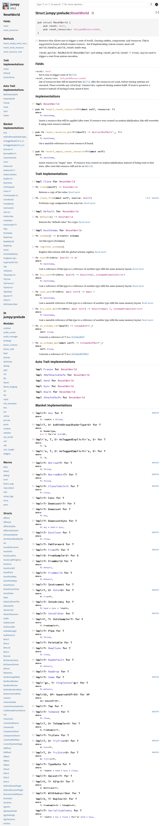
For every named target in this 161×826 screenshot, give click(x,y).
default (45, 216)
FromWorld (55, 572)
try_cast (45, 274)
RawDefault (56, 659)
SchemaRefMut (89, 342)
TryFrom (58, 740)
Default (49, 211)
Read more (74, 192)
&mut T (90, 291)
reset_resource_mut (59, 132)
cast (43, 257)
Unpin (47, 391)
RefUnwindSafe (55, 375)
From (51, 549)
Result (84, 274)
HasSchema (49, 115)
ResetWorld (80, 13)
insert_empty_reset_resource (65, 151)
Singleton (63, 682)
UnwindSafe (53, 397)
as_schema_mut (49, 342)
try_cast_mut (48, 308)
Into (59, 434)
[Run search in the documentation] (91, 4)
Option (96, 132)
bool (62, 25)
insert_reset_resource (61, 109)
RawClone (54, 648)
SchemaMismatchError (110, 274)
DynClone (54, 532)
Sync (46, 386)
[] (157, 12)
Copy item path (92, 13)
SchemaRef (81, 325)
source (155, 198)
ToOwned (53, 711)
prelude (63, 13)
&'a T (43, 434)
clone (43, 186)
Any (50, 413)
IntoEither (56, 613)
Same (51, 677)
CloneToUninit (58, 486)
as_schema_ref (49, 325)
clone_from (47, 197)
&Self (86, 197)
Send (46, 380)
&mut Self (72, 291)
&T (75, 257)
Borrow (53, 462)
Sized (50, 332)
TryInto (58, 752)
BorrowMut (55, 474)
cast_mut (45, 291)
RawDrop (53, 671)
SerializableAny (60, 810)
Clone (47, 181)
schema (44, 235)
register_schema (50, 246)
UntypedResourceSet (87, 29)
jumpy (14, 4)
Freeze (48, 369)
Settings (156, 4)
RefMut (106, 132)
